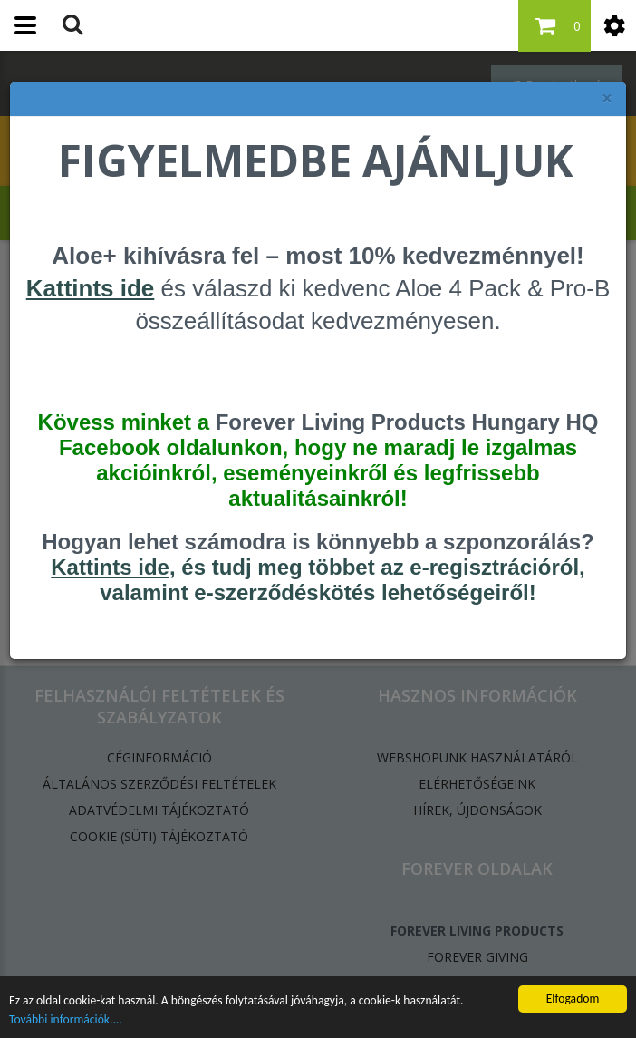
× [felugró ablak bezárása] (607, 98)
